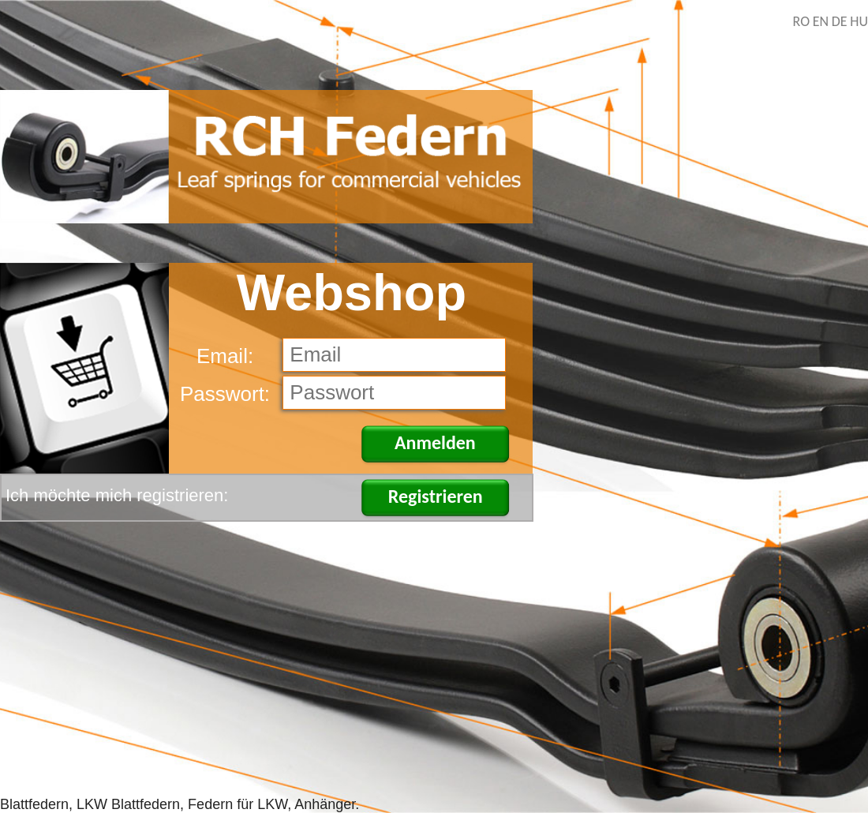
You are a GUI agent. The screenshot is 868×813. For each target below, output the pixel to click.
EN (821, 21)
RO (801, 21)
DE (839, 21)
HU (859, 21)
